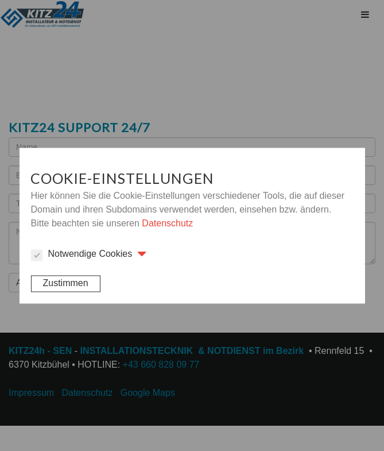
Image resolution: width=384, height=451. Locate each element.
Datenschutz (167, 223)
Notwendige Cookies (81, 255)
